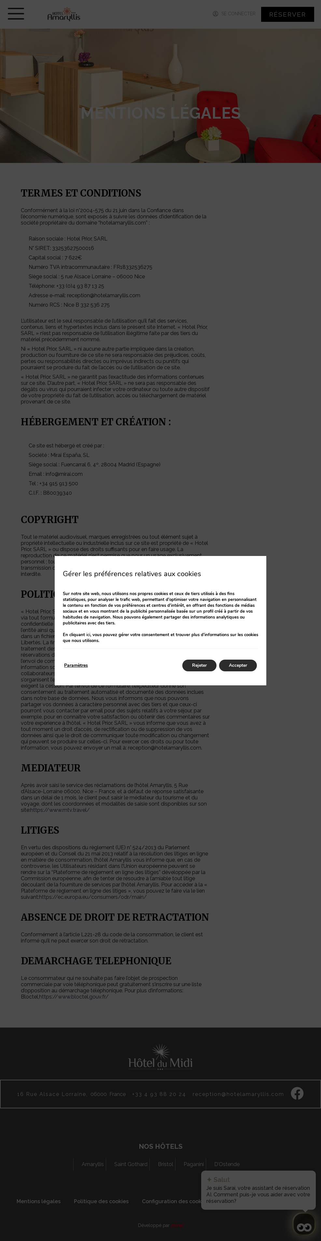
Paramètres (76, 665)
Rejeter (199, 665)
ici (88, 635)
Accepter (238, 665)
